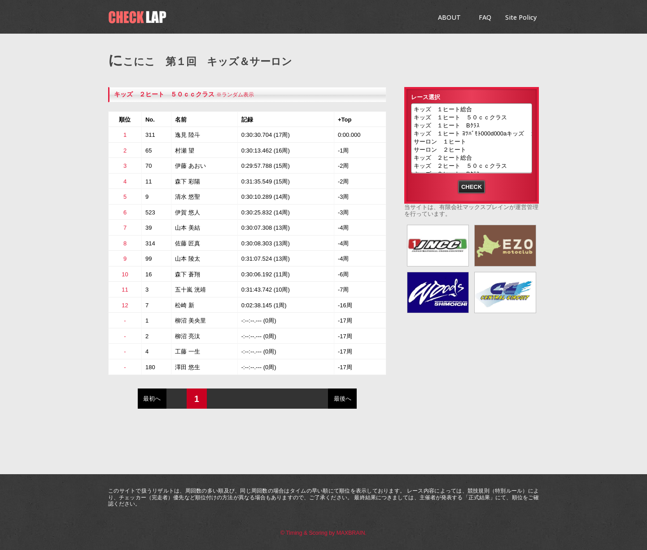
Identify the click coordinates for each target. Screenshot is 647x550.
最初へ (152, 398)
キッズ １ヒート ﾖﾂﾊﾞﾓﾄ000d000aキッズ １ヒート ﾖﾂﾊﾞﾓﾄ (471, 134)
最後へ (342, 398)
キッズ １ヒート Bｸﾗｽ (471, 126)
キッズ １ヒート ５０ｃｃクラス (471, 118)
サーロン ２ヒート (471, 150)
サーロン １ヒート (471, 142)
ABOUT (449, 17)
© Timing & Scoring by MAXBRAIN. (323, 533)
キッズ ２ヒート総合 (471, 158)
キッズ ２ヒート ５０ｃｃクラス (164, 94)
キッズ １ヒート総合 (471, 110)
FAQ (485, 17)
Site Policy (521, 17)
